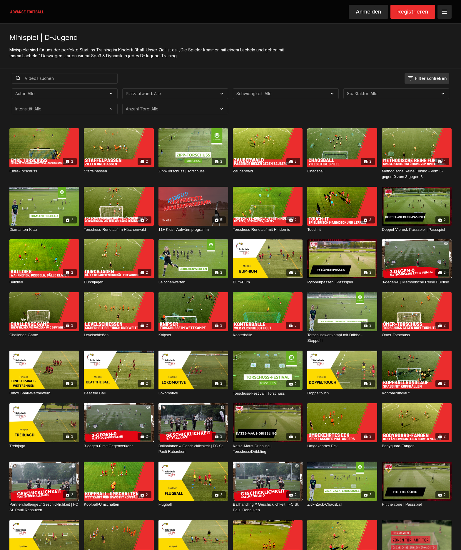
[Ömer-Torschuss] (417, 335)
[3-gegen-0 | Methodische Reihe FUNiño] (417, 282)
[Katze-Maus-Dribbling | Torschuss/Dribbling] (268, 449)
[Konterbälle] (268, 335)
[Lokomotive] (193, 393)
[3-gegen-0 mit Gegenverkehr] (118, 446)
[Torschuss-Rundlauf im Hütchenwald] (118, 230)
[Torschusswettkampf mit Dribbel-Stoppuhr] (342, 338)
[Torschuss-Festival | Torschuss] (268, 393)
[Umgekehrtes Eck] (342, 446)
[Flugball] (193, 504)
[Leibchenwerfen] (193, 282)
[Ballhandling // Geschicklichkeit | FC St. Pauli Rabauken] (268, 507)
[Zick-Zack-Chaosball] (342, 504)
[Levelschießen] (118, 335)
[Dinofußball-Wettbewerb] (44, 393)
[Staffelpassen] (118, 171)
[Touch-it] (342, 230)
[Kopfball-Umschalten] (118, 504)
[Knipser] (193, 335)
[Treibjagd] (44, 446)
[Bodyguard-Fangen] (417, 446)
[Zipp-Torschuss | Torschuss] (193, 171)
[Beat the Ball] (118, 393)
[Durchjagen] (118, 282)
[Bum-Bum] (268, 282)
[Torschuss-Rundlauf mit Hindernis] (268, 230)
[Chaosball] (342, 171)
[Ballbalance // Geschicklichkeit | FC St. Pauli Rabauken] (193, 449)
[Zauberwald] (268, 171)
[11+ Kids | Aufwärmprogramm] (193, 230)
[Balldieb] (44, 282)
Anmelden (368, 12)
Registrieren (412, 12)
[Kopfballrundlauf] (417, 393)
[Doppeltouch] (342, 393)
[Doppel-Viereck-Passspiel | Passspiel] (417, 230)
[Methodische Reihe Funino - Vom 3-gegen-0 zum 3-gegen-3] (417, 174)
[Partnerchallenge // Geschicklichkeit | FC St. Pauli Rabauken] (44, 507)
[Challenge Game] (44, 335)
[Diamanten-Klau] (44, 230)
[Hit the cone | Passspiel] (417, 504)
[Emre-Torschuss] (44, 171)
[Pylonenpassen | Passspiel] (342, 282)
